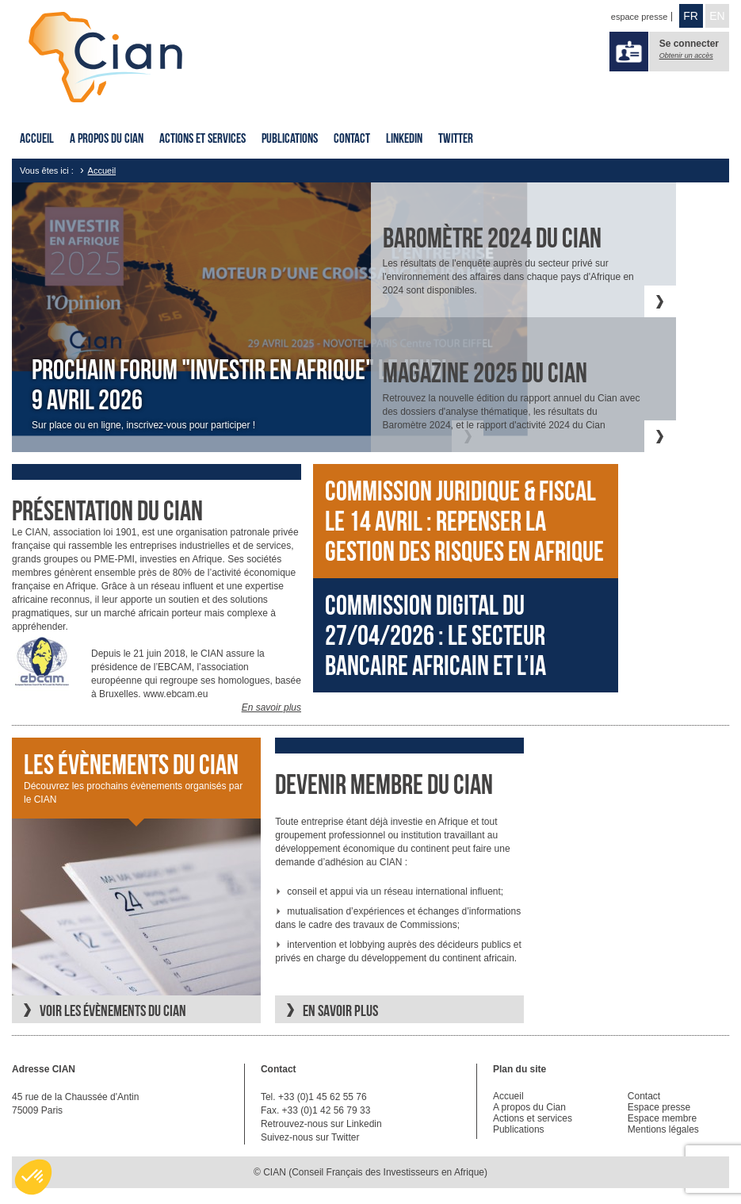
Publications (290, 138)
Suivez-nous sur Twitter (310, 1137)
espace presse (639, 16)
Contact (352, 138)
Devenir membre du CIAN (384, 784)
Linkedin (404, 138)
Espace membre (662, 1118)
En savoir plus (271, 707)
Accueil (37, 138)
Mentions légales (663, 1129)
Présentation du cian (107, 511)
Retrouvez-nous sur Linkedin (321, 1123)
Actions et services (202, 138)
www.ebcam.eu (175, 694)
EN (716, 16)
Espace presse (659, 1107)
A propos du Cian (106, 138)
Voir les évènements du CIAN (113, 1010)
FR (690, 16)
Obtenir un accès (686, 55)
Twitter (455, 138)
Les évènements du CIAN (131, 765)
